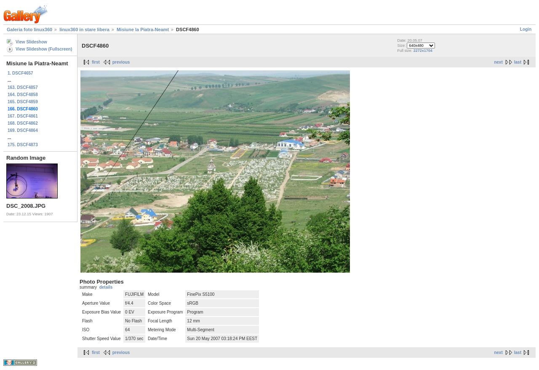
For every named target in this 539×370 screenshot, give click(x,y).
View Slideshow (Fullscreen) (44, 49)
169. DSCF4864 (23, 130)
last (517, 62)
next (498, 62)
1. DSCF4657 (20, 73)
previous (121, 62)
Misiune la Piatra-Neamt (143, 29)
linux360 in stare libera (84, 29)
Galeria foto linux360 (29, 29)
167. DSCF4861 (23, 116)
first (96, 62)
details (106, 287)
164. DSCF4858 (23, 94)
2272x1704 (423, 50)
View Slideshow (31, 42)
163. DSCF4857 (23, 87)
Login (525, 29)
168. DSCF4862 (23, 123)
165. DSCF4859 (23, 101)
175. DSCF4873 (23, 144)
